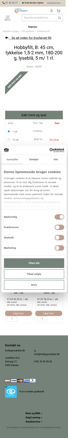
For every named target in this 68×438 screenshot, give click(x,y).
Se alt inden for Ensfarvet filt (28, 38)
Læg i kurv (18, 313)
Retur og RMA (34, 413)
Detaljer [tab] (34, 159)
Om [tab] (56, 159)
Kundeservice (53, 3)
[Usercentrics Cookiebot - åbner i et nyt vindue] (49, 150)
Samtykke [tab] (12, 159)
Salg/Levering (34, 417)
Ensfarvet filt (43, 31)
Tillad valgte (34, 274)
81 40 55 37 (11, 2)
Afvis (34, 284)
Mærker (32, 26)
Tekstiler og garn (11, 31)
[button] (59, 17)
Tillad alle (34, 263)
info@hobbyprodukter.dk (47, 354)
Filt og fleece (28, 31)
